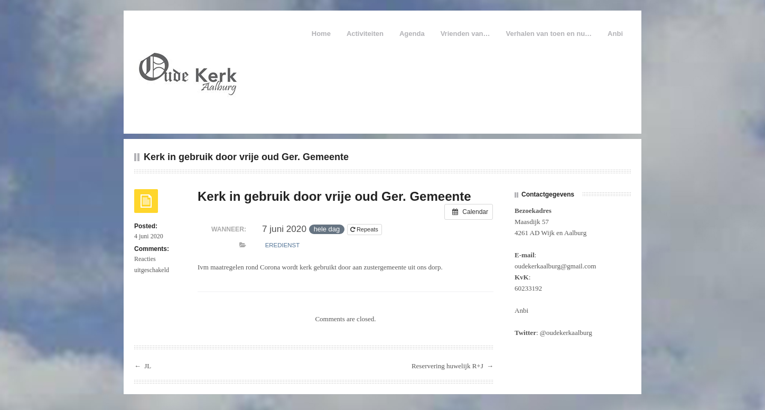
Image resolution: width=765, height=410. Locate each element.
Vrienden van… (465, 34)
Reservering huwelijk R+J (447, 366)
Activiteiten (365, 34)
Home (321, 34)
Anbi (615, 34)
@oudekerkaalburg (566, 333)
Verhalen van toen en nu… (549, 34)
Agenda (412, 34)
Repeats (365, 229)
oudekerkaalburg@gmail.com (555, 266)
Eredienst (282, 245)
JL (147, 366)
